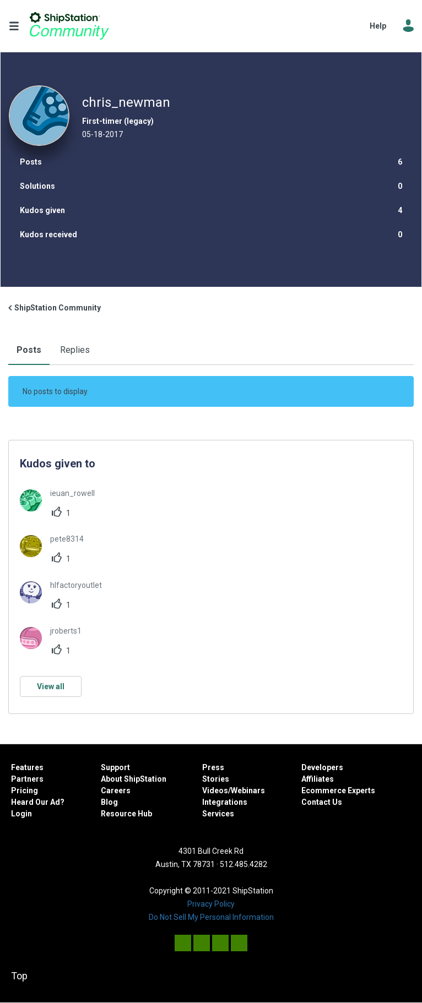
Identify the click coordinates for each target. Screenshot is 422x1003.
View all (50, 686)
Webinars (248, 790)
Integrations (224, 802)
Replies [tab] (75, 350)
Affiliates (317, 779)
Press (213, 767)
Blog (109, 802)
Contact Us (321, 802)
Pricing (24, 790)
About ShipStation (133, 779)
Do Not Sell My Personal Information (211, 917)
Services (218, 813)
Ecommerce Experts (338, 790)
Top (19, 976)
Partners (27, 779)
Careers (116, 790)
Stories (215, 779)
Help (378, 25)
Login (21, 813)
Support (115, 767)
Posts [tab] (29, 350)
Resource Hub (126, 813)
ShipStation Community (69, 26)
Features (27, 767)
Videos (215, 790)
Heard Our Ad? (37, 802)
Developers (322, 767)
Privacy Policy (211, 904)
